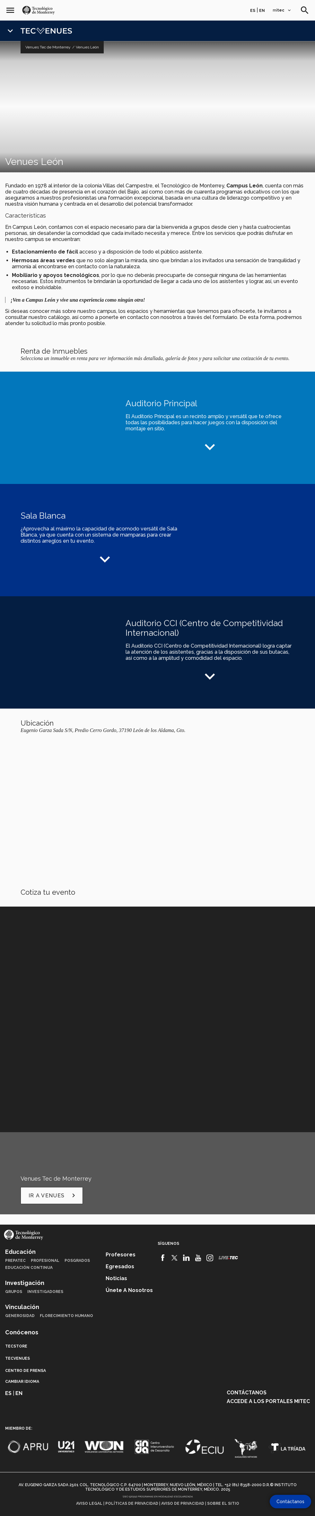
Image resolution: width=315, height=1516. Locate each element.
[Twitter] (174, 1258)
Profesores (121, 1255)
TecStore (16, 1346)
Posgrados (77, 1260)
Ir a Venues (53, 1195)
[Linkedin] (186, 1258)
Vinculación (22, 1307)
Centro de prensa (25, 1370)
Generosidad (20, 1316)
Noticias (116, 1278)
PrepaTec (15, 1260)
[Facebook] (163, 1258)
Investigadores (45, 1291)
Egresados (120, 1266)
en (262, 10)
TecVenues (17, 1358)
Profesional (45, 1260)
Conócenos (21, 1332)
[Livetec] (228, 1257)
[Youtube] (198, 1258)
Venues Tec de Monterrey (48, 47)
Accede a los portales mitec (268, 1401)
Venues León (87, 47)
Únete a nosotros (129, 1290)
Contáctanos (247, 1393)
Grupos (13, 1291)
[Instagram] (209, 1258)
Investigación (24, 1282)
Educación (20, 1251)
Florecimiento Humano (66, 1316)
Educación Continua (29, 1267)
